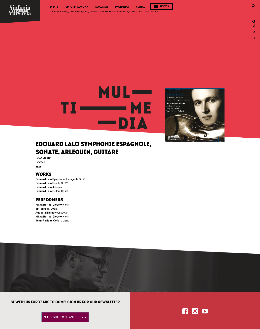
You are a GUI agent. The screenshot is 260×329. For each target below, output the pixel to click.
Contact (141, 6)
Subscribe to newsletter (64, 317)
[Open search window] (253, 6)
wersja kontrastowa (253, 22)
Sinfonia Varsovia (77, 6)
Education (101, 6)
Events (54, 6)
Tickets (164, 6)
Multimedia (122, 6)
